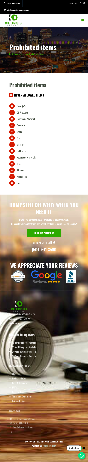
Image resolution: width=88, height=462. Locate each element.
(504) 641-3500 (12, 3)
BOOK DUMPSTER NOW (44, 233)
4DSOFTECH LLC (49, 445)
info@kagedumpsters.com (16, 10)
